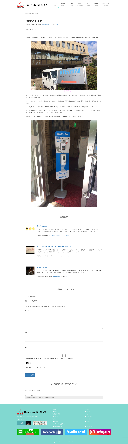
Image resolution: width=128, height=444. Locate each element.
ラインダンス (57, 416)
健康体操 (56, 421)
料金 (88, 4)
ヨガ (55, 418)
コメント (27, 310)
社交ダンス (56, 411)
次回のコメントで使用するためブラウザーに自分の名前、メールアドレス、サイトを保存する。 (50, 358)
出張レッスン (57, 414)
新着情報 (88, 419)
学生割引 (88, 418)
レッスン (71, 4)
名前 (26, 332)
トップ (55, 4)
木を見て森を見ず (43, 267)
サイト (27, 347)
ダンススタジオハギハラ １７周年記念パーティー (54, 247)
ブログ (29, 13)
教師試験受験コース (58, 426)
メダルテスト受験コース (59, 424)
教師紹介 (80, 4)
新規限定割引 (89, 416)
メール (27, 340)
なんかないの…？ (43, 226)
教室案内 (63, 4)
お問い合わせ (105, 4)
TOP (26, 13)
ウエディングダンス (58, 423)
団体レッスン (57, 413)
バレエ (55, 419)
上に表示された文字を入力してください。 (36, 367)
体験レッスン (89, 414)
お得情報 (88, 421)
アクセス (96, 4)
